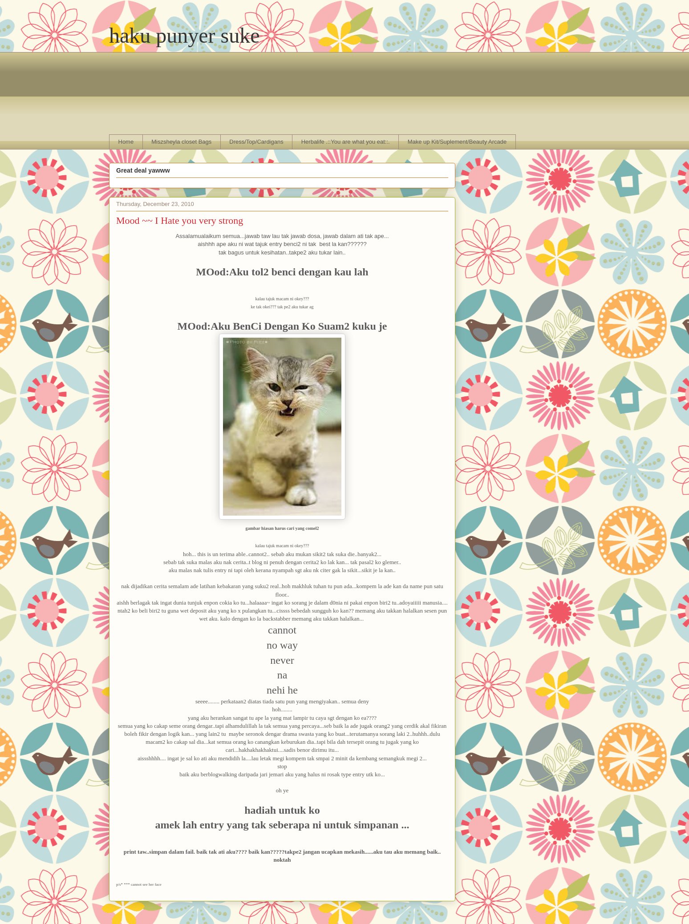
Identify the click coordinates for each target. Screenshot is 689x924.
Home (126, 141)
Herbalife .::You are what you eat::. (345, 141)
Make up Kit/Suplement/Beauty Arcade (457, 141)
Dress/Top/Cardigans (256, 141)
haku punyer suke (184, 35)
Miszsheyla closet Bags (181, 141)
